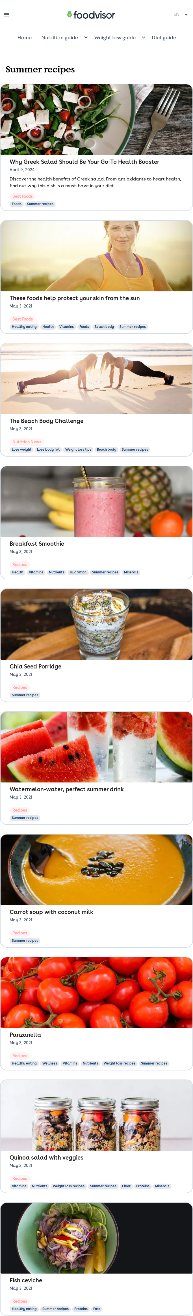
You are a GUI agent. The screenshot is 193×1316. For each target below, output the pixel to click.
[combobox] (181, 14)
